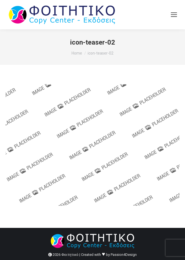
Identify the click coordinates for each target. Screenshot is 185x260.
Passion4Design (124, 255)
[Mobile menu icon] (173, 14)
